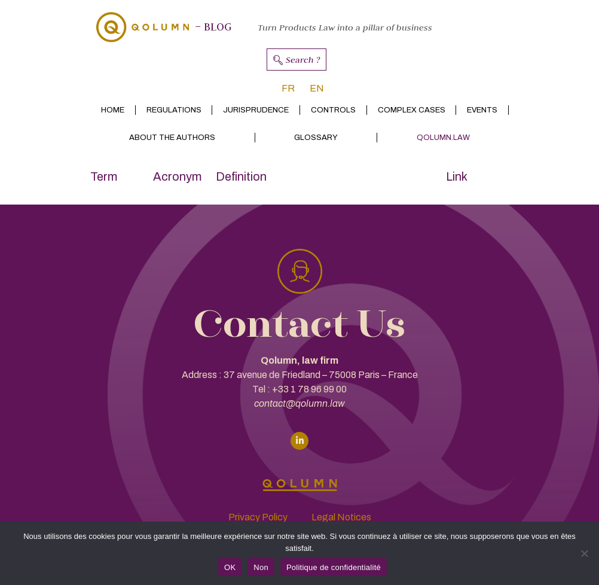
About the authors (172, 137)
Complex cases (411, 110)
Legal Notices (341, 517)
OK (230, 567)
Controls (333, 110)
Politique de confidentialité (333, 567)
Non (260, 567)
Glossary (316, 137)
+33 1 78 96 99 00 (309, 389)
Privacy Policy (258, 517)
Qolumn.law (443, 137)
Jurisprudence (256, 110)
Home (112, 110)
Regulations (173, 110)
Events (482, 110)
